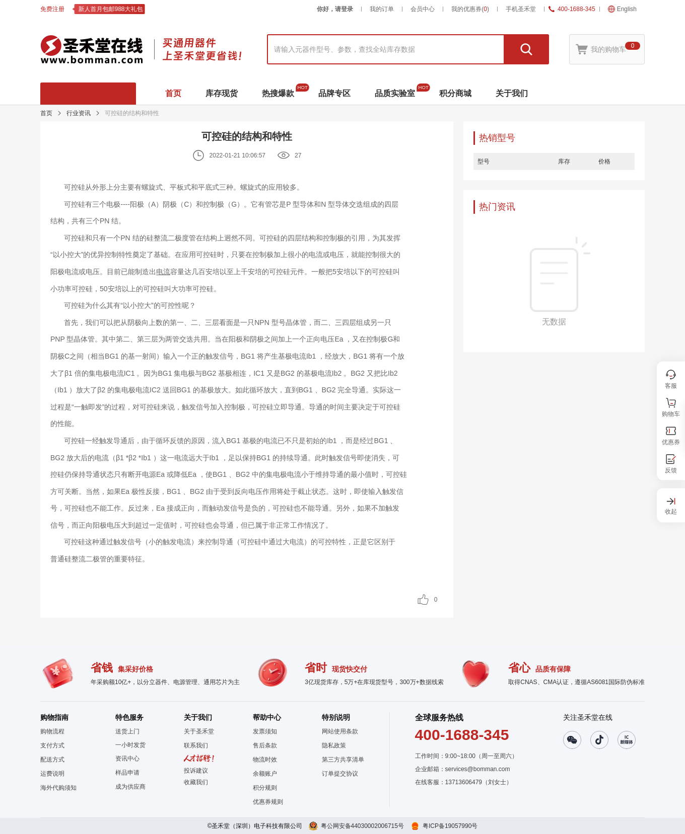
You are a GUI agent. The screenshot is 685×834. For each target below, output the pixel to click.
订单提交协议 (340, 773)
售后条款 (265, 745)
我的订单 (382, 9)
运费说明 (52, 773)
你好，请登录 (335, 9)
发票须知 (265, 731)
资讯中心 (127, 758)
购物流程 (52, 731)
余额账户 (265, 773)
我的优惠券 (470, 9)
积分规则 (265, 787)
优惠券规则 (268, 801)
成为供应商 (130, 786)
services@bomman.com (477, 769)
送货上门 (127, 731)
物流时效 (265, 759)
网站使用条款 (340, 731)
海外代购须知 (58, 787)
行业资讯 (78, 113)
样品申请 (127, 772)
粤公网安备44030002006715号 (362, 826)
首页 (46, 113)
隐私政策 (334, 745)
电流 (163, 272)
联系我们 (196, 745)
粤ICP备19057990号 (450, 826)
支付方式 (52, 745)
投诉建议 (196, 770)
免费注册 (52, 9)
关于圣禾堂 (199, 731)
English (622, 9)
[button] (199, 782)
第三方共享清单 (343, 759)
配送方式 (52, 759)
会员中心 (422, 9)
